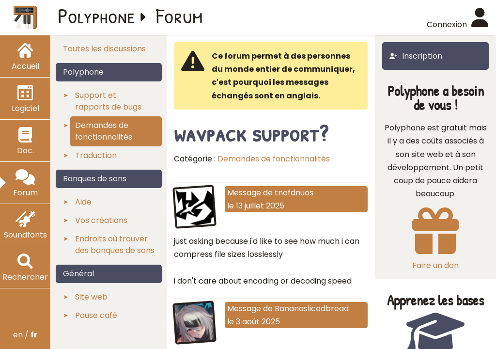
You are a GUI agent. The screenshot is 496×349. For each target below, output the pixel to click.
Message (244, 192)
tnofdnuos (294, 192)
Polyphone (96, 15)
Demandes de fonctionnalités (273, 158)
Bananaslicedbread (312, 308)
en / (25, 334)
